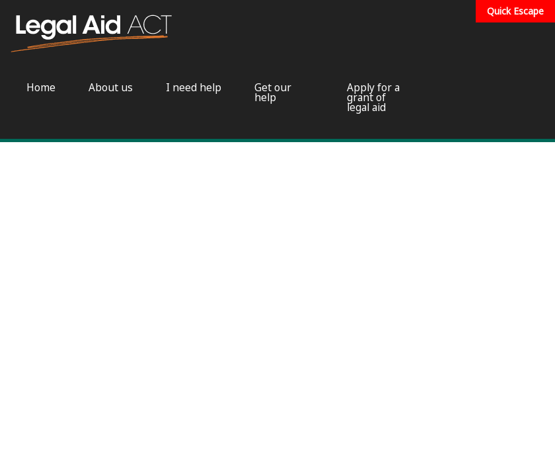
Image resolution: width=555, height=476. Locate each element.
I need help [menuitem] (193, 88)
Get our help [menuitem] (272, 92)
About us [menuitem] (111, 88)
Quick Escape (515, 11)
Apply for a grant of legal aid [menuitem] (373, 98)
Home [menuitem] (41, 88)
